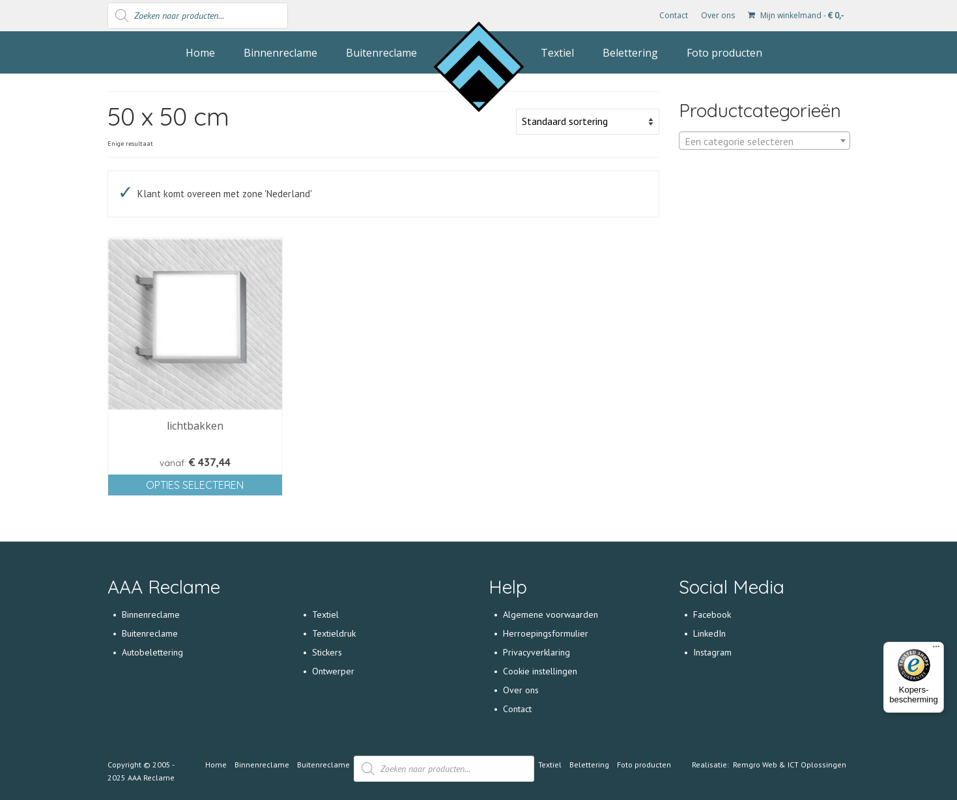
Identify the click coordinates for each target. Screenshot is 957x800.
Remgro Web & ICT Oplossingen (789, 764)
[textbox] (764, 141)
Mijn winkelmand (796, 15)
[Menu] (936, 649)
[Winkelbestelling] (587, 122)
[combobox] (764, 140)
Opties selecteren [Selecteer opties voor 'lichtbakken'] (195, 484)
